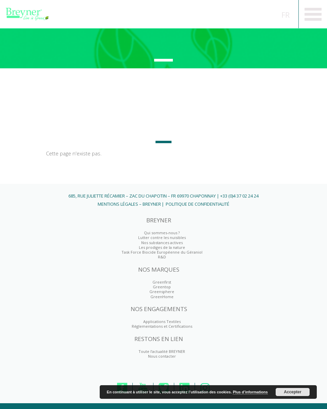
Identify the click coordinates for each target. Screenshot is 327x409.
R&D (162, 256)
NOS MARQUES (158, 270)
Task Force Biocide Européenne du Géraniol (161, 252)
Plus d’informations (250, 392)
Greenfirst (163, 45)
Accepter (292, 392)
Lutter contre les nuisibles (162, 237)
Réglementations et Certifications (162, 326)
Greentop (162, 286)
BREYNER (158, 220)
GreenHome (162, 296)
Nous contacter (162, 356)
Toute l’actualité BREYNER (161, 351)
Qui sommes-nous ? (162, 232)
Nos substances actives (162, 242)
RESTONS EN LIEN (158, 339)
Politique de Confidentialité (197, 204)
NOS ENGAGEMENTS (159, 309)
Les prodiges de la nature (162, 247)
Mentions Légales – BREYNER (129, 204)
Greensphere (161, 291)
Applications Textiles (162, 321)
